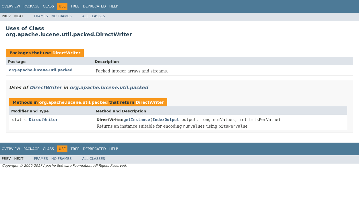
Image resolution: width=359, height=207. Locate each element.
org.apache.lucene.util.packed (41, 70)
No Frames (61, 16)
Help (113, 6)
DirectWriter (66, 53)
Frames (41, 16)
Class (48, 6)
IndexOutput (165, 119)
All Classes (93, 16)
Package (31, 6)
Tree (75, 6)
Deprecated (94, 6)
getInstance (136, 119)
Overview (11, 6)
